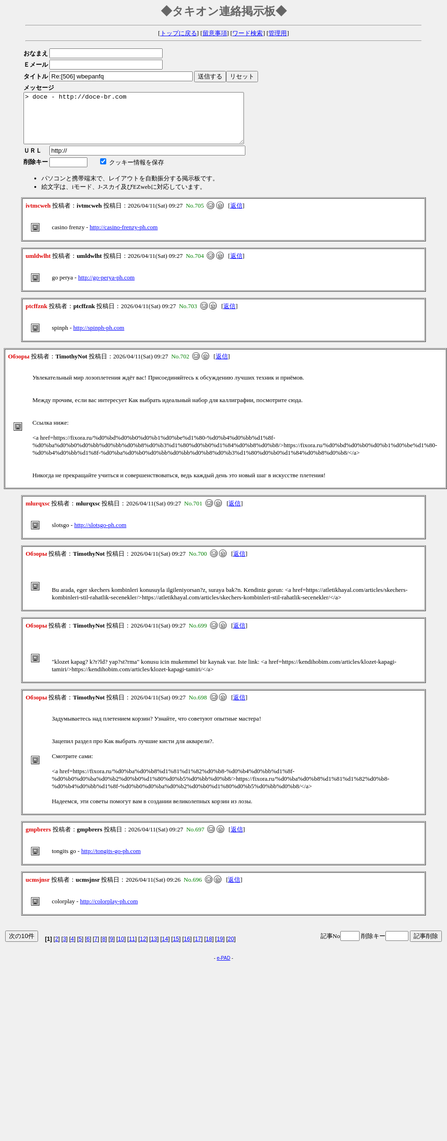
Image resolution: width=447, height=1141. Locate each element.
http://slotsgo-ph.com (100, 534)
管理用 (277, 33)
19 (220, 949)
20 (231, 949)
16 (187, 949)
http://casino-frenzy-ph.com (124, 237)
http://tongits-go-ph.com (111, 860)
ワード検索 (247, 33)
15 (176, 949)
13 (154, 949)
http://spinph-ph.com (99, 337)
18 (209, 949)
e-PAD (223, 967)
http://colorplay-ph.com (109, 911)
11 (132, 949)
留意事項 (215, 33)
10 (121, 949)
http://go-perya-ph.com (106, 287)
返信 (236, 215)
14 (165, 949)
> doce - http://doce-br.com (147, 123)
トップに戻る (178, 33)
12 (143, 949)
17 (198, 949)
